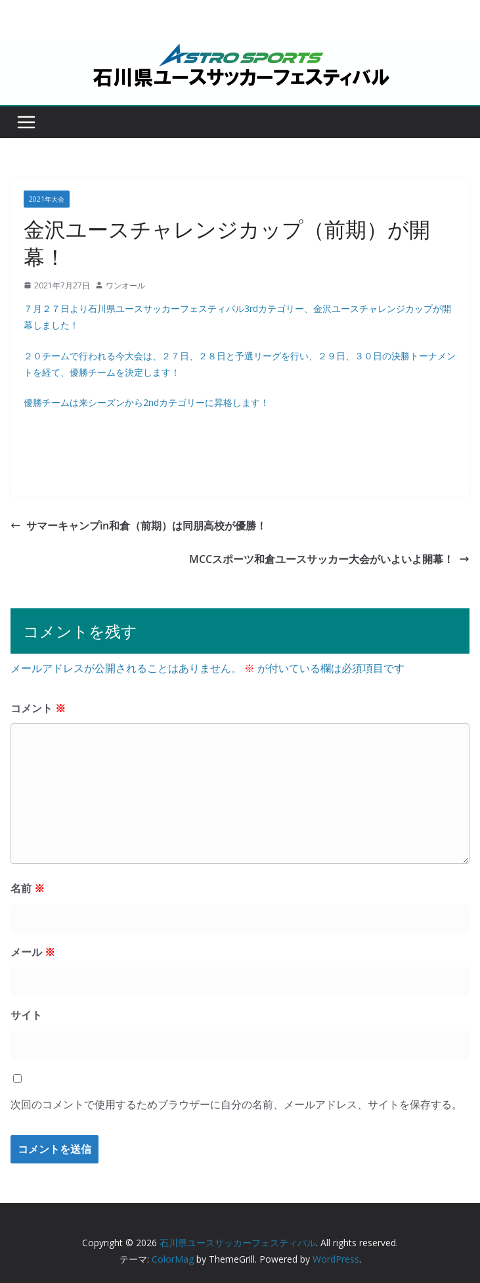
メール (33, 952)
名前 (28, 888)
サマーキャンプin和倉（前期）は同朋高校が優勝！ (139, 525)
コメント (38, 708)
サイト (26, 1015)
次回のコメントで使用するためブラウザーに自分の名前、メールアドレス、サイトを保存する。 (236, 1104)
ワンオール (125, 285)
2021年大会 (46, 199)
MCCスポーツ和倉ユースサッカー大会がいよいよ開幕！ (329, 559)
